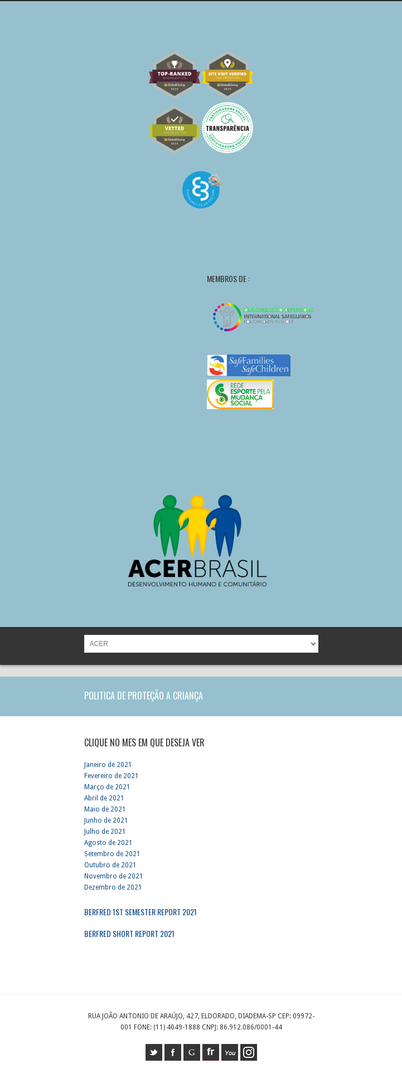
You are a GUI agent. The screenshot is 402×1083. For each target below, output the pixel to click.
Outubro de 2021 (110, 865)
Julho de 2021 (105, 832)
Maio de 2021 (105, 809)
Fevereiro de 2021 (111, 776)
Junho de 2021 (106, 820)
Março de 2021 (107, 787)
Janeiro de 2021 (108, 765)
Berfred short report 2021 (129, 933)
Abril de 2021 (104, 798)
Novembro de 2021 (113, 876)
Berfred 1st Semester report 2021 (140, 911)
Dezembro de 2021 (113, 887)
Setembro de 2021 (112, 854)
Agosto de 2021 (108, 843)
